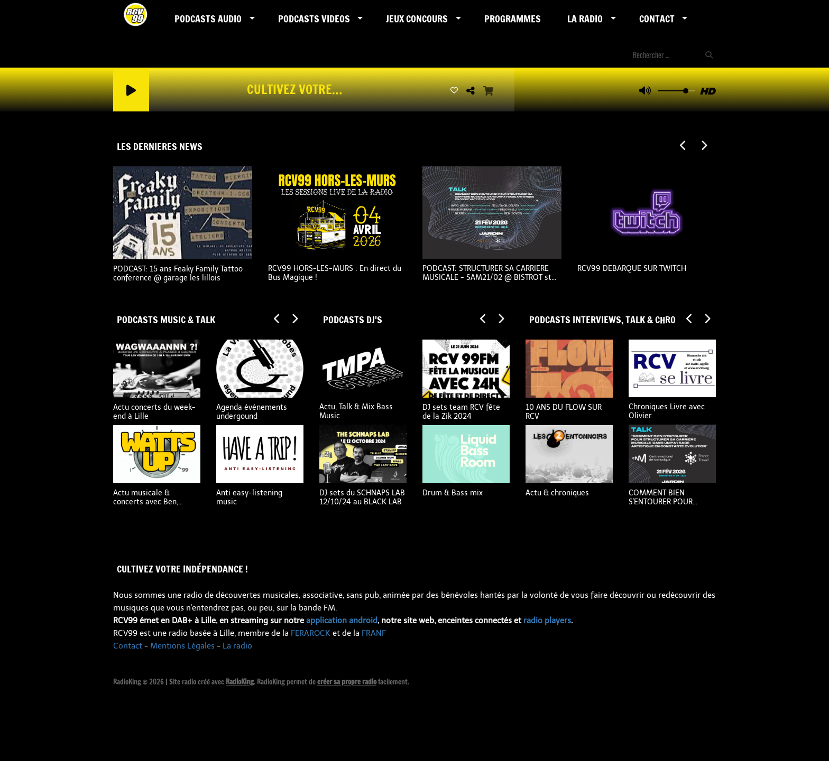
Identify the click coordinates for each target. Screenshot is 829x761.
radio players (547, 620)
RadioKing (240, 682)
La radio (237, 646)
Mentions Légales (182, 646)
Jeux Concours (417, 18)
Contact (657, 18)
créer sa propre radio (346, 682)
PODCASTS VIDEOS (314, 18)
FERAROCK (310, 633)
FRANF (374, 633)
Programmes (512, 18)
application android (341, 620)
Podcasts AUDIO (208, 18)
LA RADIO (585, 18)
